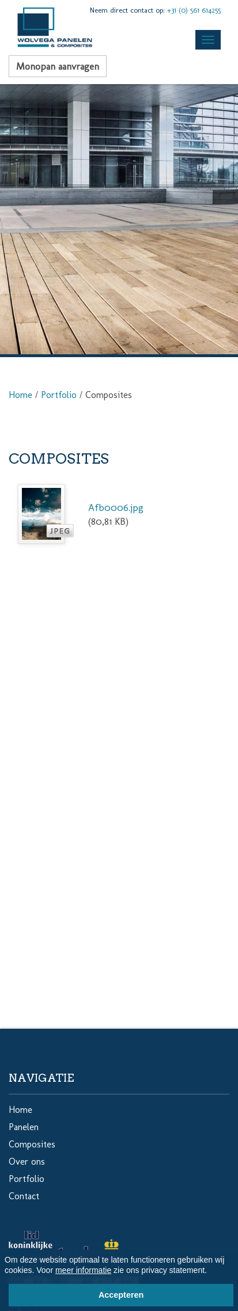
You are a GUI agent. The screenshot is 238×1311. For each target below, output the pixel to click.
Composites (32, 1144)
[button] (211, 1272)
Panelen (24, 1126)
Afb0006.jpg (115, 507)
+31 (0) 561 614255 (194, 10)
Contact (24, 1196)
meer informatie (83, 1270)
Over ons (27, 1161)
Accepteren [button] (121, 1294)
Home (20, 394)
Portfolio (59, 394)
